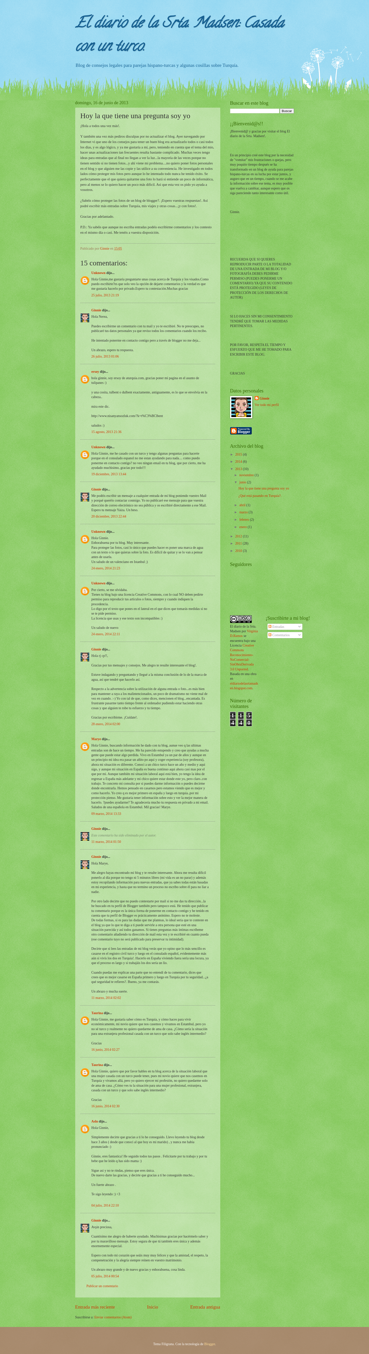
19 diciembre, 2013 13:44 (108, 474)
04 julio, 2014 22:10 (105, 1205)
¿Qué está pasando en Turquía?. (259, 496)
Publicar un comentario (102, 1286)
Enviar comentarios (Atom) (113, 1317)
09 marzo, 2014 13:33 (106, 814)
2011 (239, 543)
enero (243, 527)
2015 (239, 454)
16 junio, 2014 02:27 (105, 1050)
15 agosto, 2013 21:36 (106, 432)
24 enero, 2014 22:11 (105, 634)
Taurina (97, 1013)
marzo (244, 512)
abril (242, 505)
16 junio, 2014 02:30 (105, 1106)
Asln (94, 1121)
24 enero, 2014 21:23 (105, 568)
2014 (239, 461)
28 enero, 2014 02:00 (105, 724)
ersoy (95, 372)
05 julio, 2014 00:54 (105, 1276)
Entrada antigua (205, 1307)
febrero (244, 519)
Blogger (209, 1344)
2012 (239, 536)
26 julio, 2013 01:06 (105, 356)
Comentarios (279, 635)
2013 (239, 469)
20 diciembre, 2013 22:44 (108, 516)
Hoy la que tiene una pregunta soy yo (263, 488)
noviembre (246, 475)
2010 (239, 551)
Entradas (276, 627)
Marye (96, 739)
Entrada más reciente (95, 1307)
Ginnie (96, 310)
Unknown (98, 273)
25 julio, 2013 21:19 (105, 295)
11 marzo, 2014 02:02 (106, 998)
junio (243, 482)
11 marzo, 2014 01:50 (106, 842)
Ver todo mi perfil (267, 405)
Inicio (152, 1307)
